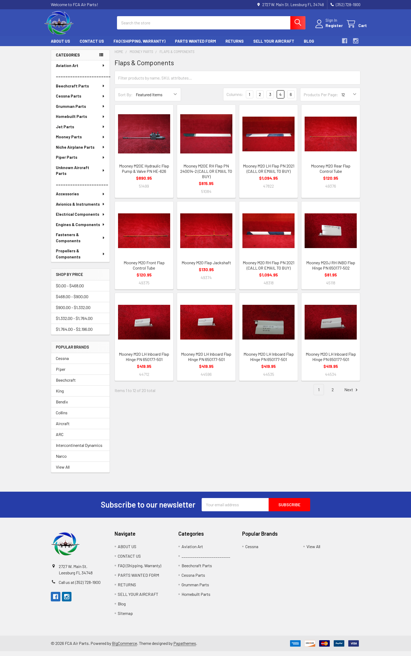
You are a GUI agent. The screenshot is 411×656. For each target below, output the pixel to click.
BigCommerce (124, 647)
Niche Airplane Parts (80, 151)
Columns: (235, 99)
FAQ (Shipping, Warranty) (139, 45)
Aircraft (63, 428)
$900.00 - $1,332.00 (73, 312)
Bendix (62, 406)
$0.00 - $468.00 (70, 290)
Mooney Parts (80, 141)
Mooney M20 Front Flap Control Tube (144, 270)
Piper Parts (80, 162)
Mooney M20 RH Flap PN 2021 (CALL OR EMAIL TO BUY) (268, 270)
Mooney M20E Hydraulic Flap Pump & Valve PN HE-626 (144, 173)
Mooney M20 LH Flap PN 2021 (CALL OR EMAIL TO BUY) (268, 173)
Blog (309, 45)
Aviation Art (80, 70)
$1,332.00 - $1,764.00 (74, 322)
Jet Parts (80, 131)
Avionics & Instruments (80, 208)
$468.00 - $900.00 (72, 301)
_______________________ (83, 80)
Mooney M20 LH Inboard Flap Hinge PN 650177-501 (144, 361)
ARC (60, 439)
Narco (61, 460)
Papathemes (184, 647)
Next (351, 394)
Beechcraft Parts (80, 90)
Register (327, 28)
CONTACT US (92, 45)
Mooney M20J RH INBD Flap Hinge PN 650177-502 (330, 270)
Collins (61, 417)
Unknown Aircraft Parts (80, 175)
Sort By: (125, 99)
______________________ (82, 188)
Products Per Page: (321, 99)
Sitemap (125, 617)
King (60, 395)
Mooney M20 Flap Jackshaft (206, 267)
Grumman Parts (80, 111)
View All (63, 471)
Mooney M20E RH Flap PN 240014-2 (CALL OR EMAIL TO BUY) (206, 176)
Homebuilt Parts (80, 121)
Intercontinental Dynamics (79, 449)
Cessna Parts (80, 100)
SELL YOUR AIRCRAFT (273, 45)
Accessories (80, 198)
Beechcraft (66, 384)
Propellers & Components (80, 258)
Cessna (62, 363)
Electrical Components (80, 219)
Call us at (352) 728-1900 (80, 586)
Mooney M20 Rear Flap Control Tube (330, 173)
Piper (60, 373)
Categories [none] (68, 59)
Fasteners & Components (80, 242)
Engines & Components (80, 229)
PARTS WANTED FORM (195, 45)
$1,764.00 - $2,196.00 (74, 333)
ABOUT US (60, 45)
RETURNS (234, 45)
